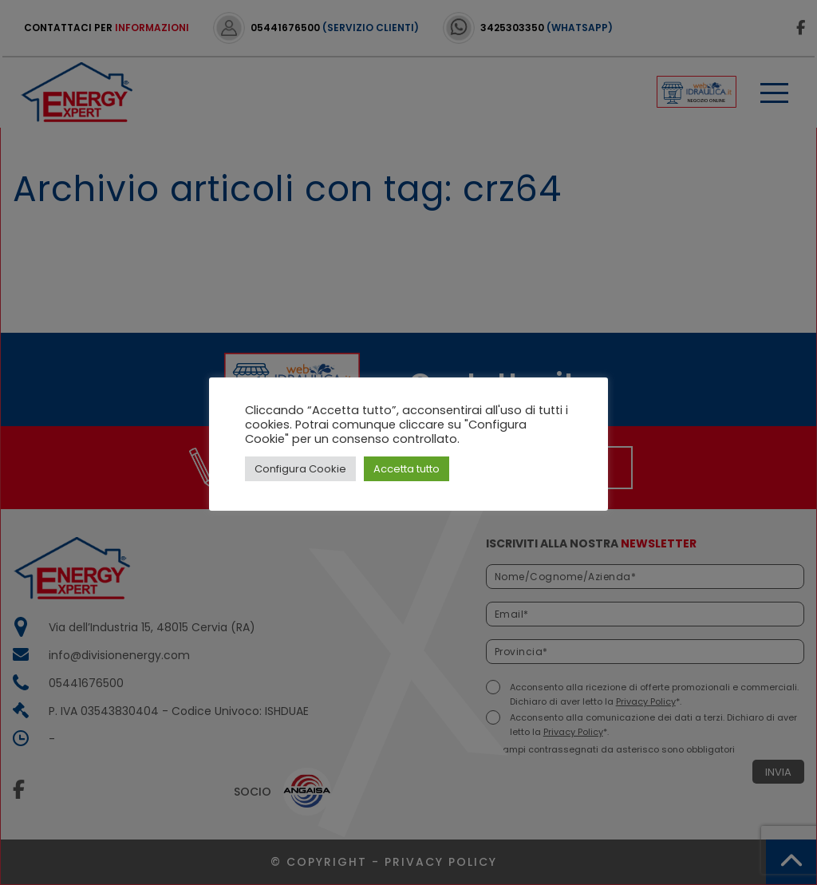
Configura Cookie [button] (300, 468)
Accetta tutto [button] (406, 468)
